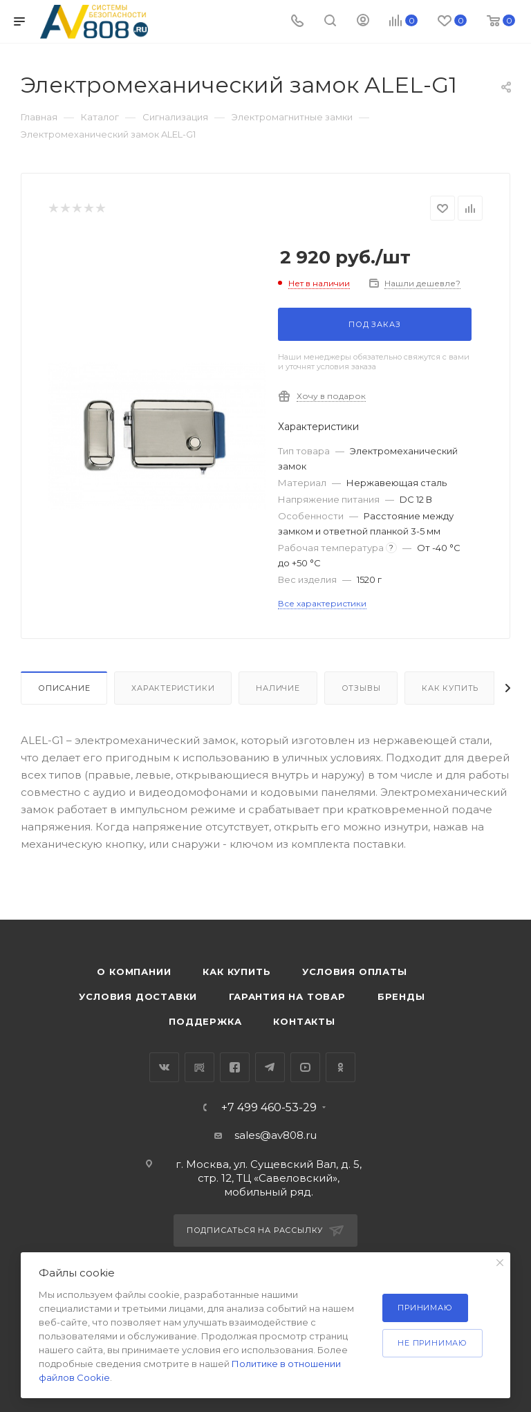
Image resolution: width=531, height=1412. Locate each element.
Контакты (304, 1021)
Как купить (450, 688)
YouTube (305, 1067)
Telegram (270, 1067)
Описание (64, 688)
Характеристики (172, 688)
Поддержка (205, 1021)
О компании (134, 971)
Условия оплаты (354, 971)
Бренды (401, 996)
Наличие (278, 688)
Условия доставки (138, 996)
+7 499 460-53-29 (269, 1107)
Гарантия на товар (287, 996)
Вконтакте (164, 1067)
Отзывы (361, 688)
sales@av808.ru (275, 1135)
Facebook (235, 1067)
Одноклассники (340, 1067)
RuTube (199, 1067)
